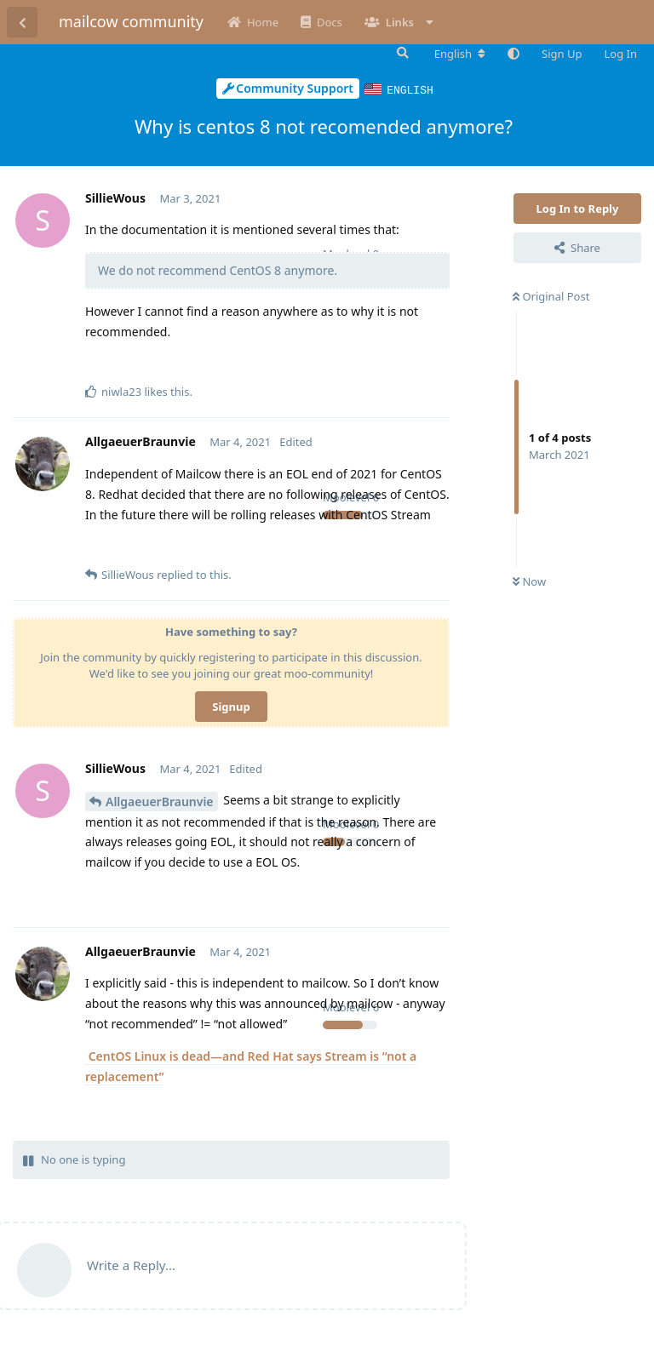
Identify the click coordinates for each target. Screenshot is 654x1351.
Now (529, 580)
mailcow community (131, 21)
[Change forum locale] (459, 53)
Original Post (551, 295)
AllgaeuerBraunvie (160, 801)
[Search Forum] (401, 52)
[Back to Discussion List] (22, 22)
